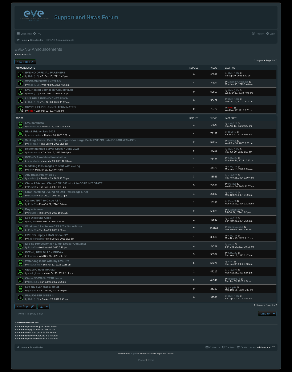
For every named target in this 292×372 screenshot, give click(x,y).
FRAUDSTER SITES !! (39, 295)
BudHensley (234, 209)
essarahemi (34, 264)
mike (29, 54)
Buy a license (34, 209)
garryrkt (32, 290)
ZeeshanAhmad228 (238, 81)
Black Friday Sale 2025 (40, 131)
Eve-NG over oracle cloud (42, 286)
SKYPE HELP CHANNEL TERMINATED (50, 107)
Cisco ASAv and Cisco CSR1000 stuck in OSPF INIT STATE (63, 183)
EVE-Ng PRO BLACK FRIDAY (44, 252)
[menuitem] (37, 33)
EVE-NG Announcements (38, 49)
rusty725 (232, 123)
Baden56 (32, 282)
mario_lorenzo (35, 273)
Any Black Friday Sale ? (41, 174)
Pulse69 (32, 187)
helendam (33, 144)
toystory (32, 256)
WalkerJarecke (235, 227)
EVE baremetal (34, 122)
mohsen (32, 213)
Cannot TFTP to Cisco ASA (43, 200)
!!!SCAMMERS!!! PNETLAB (43, 81)
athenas (232, 140)
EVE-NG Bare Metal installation (45, 157)
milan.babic (34, 161)
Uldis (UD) (33, 76)
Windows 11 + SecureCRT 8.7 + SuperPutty (53, 226)
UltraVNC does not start (40, 269)
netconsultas (34, 135)
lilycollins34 (234, 278)
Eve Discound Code (38, 217)
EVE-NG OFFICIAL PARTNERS (45, 72)
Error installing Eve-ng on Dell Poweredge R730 (56, 191)
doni (30, 169)
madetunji (33, 178)
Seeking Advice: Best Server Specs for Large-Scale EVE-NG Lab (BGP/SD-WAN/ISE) (80, 140)
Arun (230, 261)
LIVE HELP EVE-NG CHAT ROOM (46, 98)
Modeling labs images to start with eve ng (52, 166)
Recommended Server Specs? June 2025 (52, 148)
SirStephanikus (36, 238)
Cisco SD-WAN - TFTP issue (43, 278)
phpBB (133, 353)
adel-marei (33, 126)
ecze (30, 110)
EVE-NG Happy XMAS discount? (46, 235)
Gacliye (232, 132)
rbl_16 (31, 221)
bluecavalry (34, 152)
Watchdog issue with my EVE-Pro (47, 261)
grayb (231, 244)
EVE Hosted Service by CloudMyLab (49, 89)
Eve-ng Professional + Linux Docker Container (55, 243)
